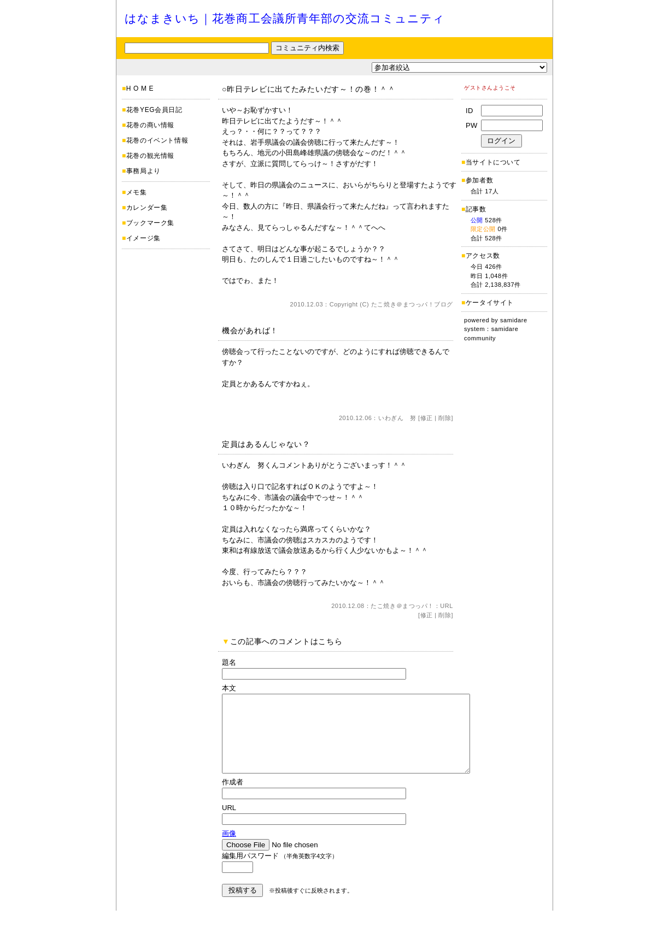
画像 (229, 850)
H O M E (140, 88)
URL (446, 606)
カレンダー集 (147, 207)
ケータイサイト (490, 302)
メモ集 (136, 192)
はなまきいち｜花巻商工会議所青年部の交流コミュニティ (285, 18)
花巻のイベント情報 (157, 140)
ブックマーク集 (150, 223)
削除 (444, 418)
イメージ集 (143, 238)
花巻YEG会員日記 (154, 110)
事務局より (143, 171)
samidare (513, 320)
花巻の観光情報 (150, 156)
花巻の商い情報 (150, 125)
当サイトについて (493, 162)
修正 (426, 418)
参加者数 (477, 180)
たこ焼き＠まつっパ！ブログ (412, 304)
